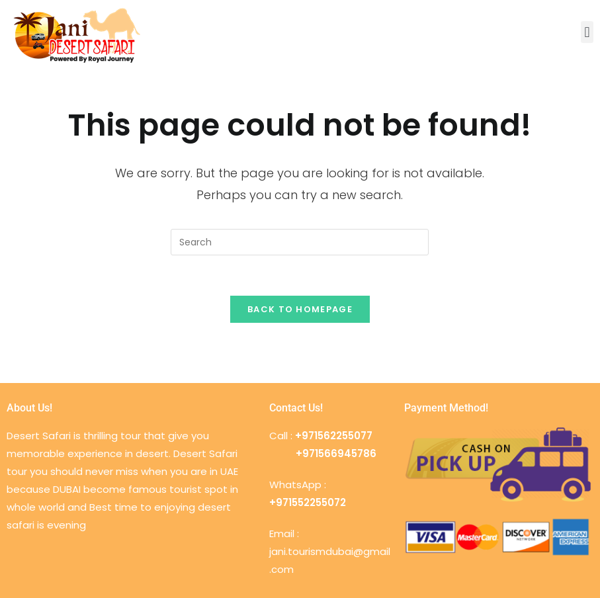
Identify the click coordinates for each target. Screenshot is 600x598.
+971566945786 (336, 453)
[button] (587, 32)
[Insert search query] (300, 242)
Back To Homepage (300, 309)
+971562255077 (335, 436)
